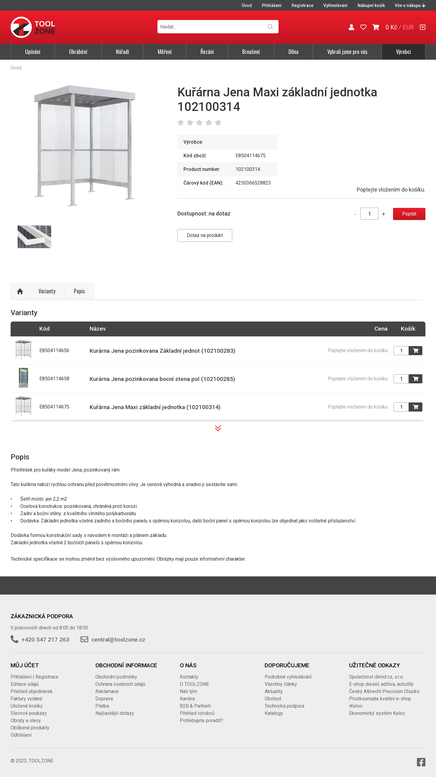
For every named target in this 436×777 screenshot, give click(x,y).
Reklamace (107, 691)
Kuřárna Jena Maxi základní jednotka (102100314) (155, 407)
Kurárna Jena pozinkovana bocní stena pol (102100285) (162, 378)
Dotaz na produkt (205, 235)
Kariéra (187, 699)
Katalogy (274, 713)
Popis (79, 291)
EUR (408, 27)
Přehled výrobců (197, 713)
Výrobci (403, 51)
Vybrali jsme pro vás (347, 51)
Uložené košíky (27, 706)
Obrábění (78, 51)
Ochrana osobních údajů (120, 684)
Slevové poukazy (29, 713)
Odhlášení (21, 735)
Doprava (104, 699)
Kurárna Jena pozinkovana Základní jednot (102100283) (162, 350)
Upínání (32, 51)
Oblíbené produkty (30, 728)
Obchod (273, 699)
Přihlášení (272, 5)
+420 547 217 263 (45, 639)
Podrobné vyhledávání (288, 677)
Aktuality (274, 691)
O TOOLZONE (194, 684)
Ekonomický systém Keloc (377, 713)
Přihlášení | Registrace (34, 677)
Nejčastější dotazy (114, 713)
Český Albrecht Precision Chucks (384, 691)
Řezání (207, 51)
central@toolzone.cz (118, 639)
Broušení (251, 51)
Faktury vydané (26, 699)
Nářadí (122, 51)
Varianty (46, 291)
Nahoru (20, 291)
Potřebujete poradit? (201, 720)
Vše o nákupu (410, 5)
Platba (102, 706)
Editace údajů (25, 684)
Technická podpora (284, 706)
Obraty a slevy (26, 720)
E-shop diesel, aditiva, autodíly (381, 684)
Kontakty (189, 677)
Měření (165, 51)
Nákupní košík (371, 5)
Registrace (302, 5)
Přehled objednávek (32, 691)
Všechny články (281, 684)
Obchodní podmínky (116, 677)
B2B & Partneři (195, 706)
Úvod (247, 5)
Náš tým (188, 691)
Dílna (294, 51)
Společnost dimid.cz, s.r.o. (376, 677)
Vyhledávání (335, 5)
